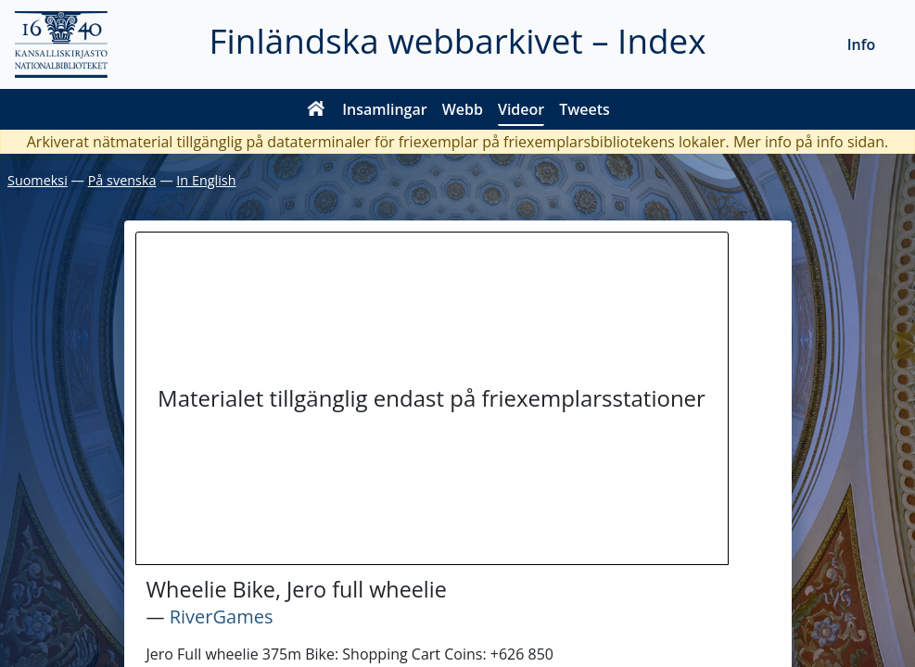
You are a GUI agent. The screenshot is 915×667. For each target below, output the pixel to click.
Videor (521, 109)
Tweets (584, 109)
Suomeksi (37, 180)
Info (861, 44)
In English (205, 180)
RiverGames (221, 616)
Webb (462, 109)
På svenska (122, 180)
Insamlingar (384, 109)
